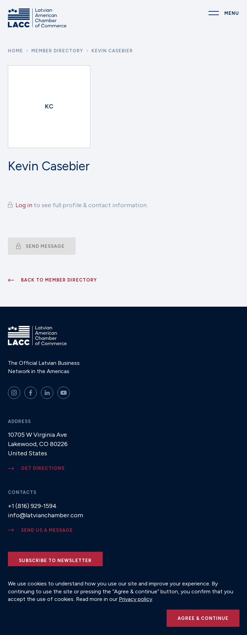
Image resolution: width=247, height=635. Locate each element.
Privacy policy (135, 599)
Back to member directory (59, 280)
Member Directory (57, 50)
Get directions (43, 468)
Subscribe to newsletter (55, 560)
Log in (23, 205)
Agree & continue (203, 618)
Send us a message (47, 530)
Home (15, 50)
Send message (45, 246)
